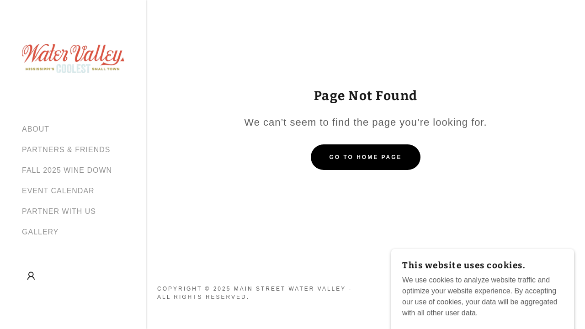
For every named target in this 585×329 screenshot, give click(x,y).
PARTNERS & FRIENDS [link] (66, 150)
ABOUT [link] (35, 129)
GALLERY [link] (40, 232)
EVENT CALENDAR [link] (58, 191)
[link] (73, 58)
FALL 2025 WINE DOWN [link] (67, 170)
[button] (31, 276)
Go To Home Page (365, 157)
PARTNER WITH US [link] (59, 211)
